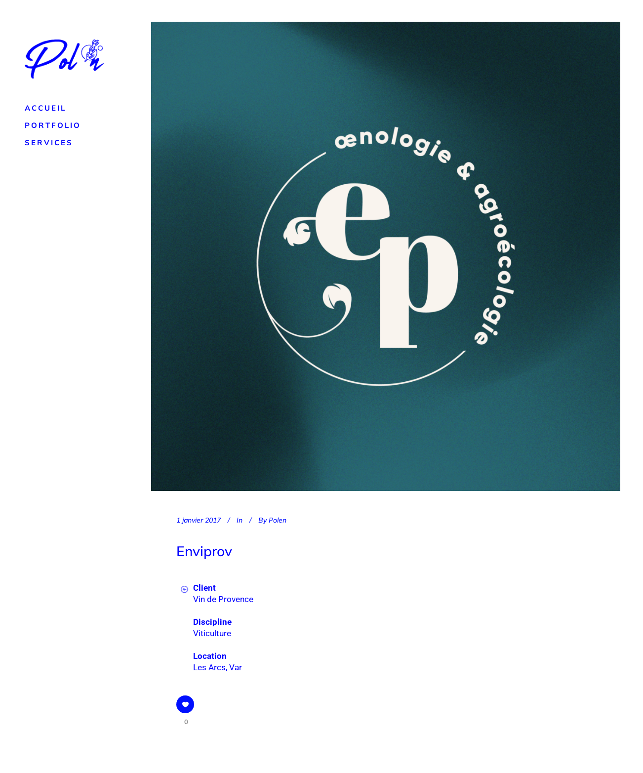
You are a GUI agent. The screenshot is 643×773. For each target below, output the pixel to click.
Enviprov (204, 551)
